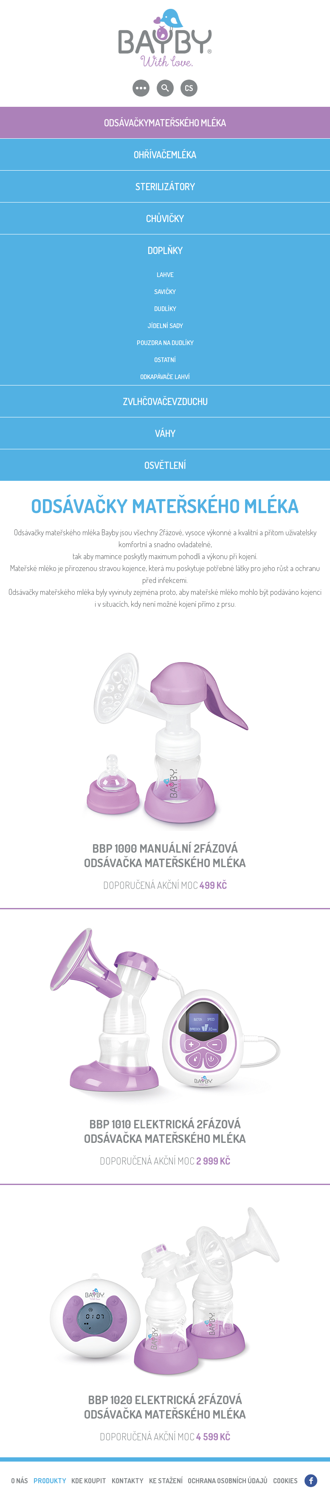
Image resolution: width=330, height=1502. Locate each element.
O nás (19, 1480)
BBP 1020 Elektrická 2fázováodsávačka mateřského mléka (165, 1406)
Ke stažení (166, 1480)
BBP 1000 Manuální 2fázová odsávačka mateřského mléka (165, 855)
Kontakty (128, 1480)
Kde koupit (88, 1480)
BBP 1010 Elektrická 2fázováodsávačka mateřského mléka (165, 1131)
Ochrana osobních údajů (228, 1480)
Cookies (285, 1480)
